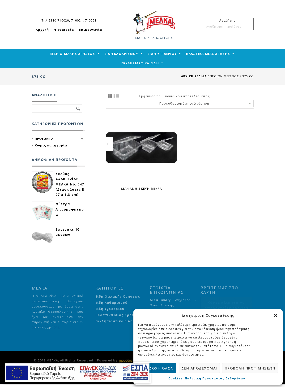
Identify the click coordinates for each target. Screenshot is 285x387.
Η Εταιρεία (64, 29)
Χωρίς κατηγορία (51, 145)
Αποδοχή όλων (157, 368)
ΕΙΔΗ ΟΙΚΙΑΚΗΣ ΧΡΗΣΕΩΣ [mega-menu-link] (72, 54)
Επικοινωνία (90, 29)
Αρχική (42, 29)
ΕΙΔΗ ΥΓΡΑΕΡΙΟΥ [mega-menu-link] (162, 54)
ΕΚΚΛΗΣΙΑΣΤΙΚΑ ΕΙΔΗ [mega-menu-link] (140, 63)
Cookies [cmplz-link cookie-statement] (175, 378)
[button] (275, 315)
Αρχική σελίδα (194, 76)
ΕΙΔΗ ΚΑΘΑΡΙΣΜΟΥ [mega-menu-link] (121, 54)
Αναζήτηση (247, 26)
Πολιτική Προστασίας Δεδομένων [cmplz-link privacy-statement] (215, 378)
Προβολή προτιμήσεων (250, 368)
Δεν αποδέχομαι (199, 368)
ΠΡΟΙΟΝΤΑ (44, 138)
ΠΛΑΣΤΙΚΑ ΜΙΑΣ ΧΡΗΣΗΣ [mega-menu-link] (208, 54)
